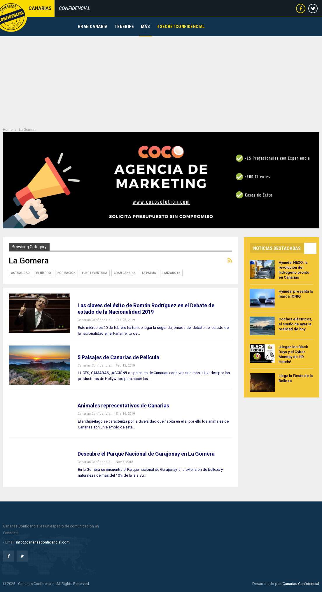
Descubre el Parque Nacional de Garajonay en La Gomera (146, 454)
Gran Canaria (93, 26)
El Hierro (43, 273)
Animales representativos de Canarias (123, 405)
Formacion (66, 273)
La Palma (149, 273)
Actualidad (20, 273)
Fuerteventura (94, 273)
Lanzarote (171, 273)
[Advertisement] (161, 80)
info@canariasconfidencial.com (43, 542)
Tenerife (124, 26)
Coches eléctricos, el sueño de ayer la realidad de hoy (295, 324)
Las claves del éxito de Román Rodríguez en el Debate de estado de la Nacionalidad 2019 (146, 308)
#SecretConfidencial (181, 26)
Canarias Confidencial (301, 583)
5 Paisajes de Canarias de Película (118, 357)
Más (145, 26)
